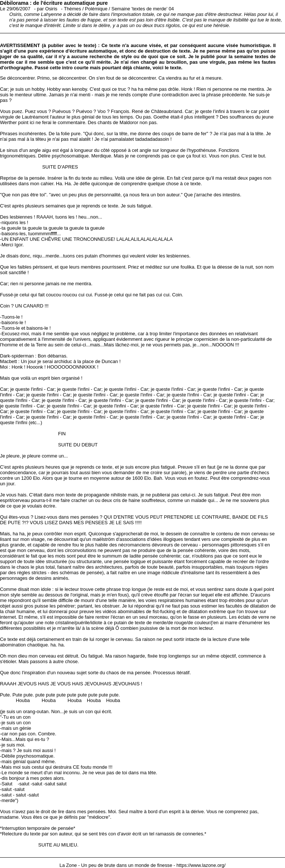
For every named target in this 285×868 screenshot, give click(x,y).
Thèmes (72, 8)
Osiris (51, 8)
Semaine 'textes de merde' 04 (142, 8)
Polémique (96, 8)
